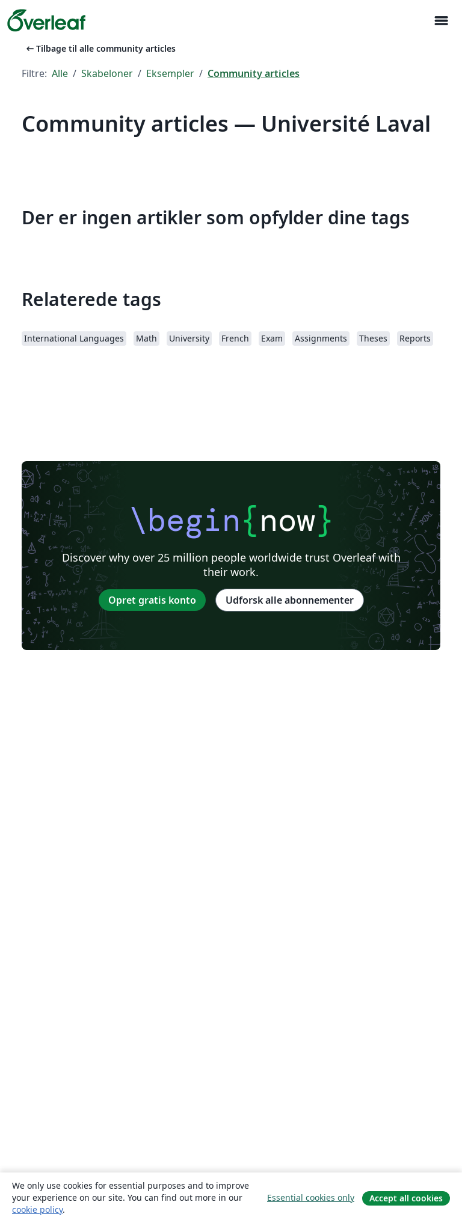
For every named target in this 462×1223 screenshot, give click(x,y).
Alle (60, 73)
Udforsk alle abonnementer (290, 600)
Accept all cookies (406, 1198)
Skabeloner (107, 73)
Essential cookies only (310, 1197)
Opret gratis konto (152, 600)
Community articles (254, 73)
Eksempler (170, 73)
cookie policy (37, 1209)
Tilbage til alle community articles (100, 48)
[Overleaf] (46, 20)
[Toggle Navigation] (441, 20)
